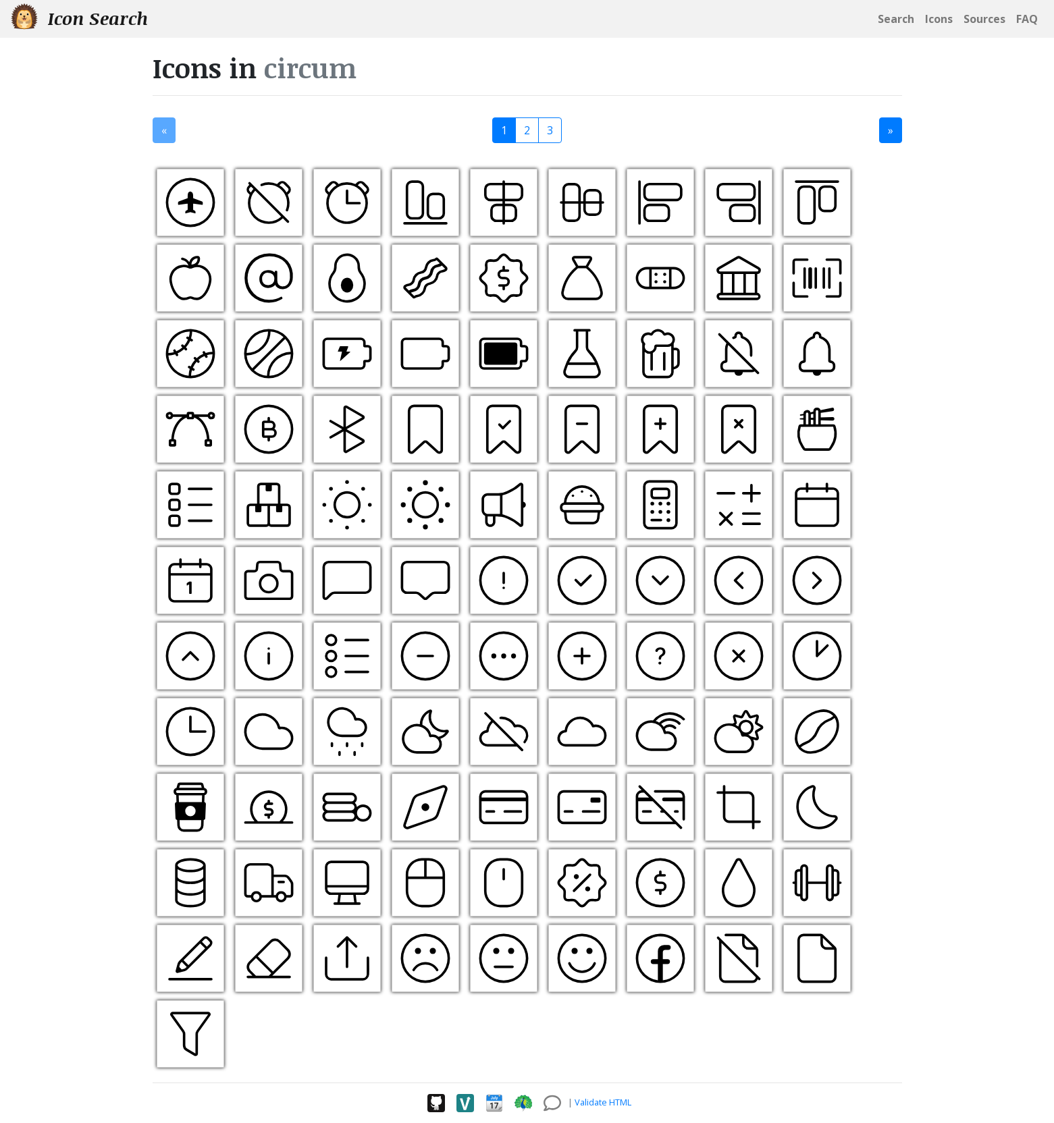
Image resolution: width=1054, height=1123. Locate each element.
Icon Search (79, 17)
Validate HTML (603, 1102)
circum (310, 67)
